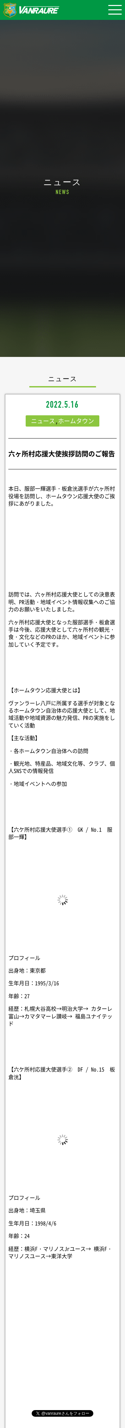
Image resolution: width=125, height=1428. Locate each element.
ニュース (43, 420)
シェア (63, 1340)
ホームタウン (76, 420)
